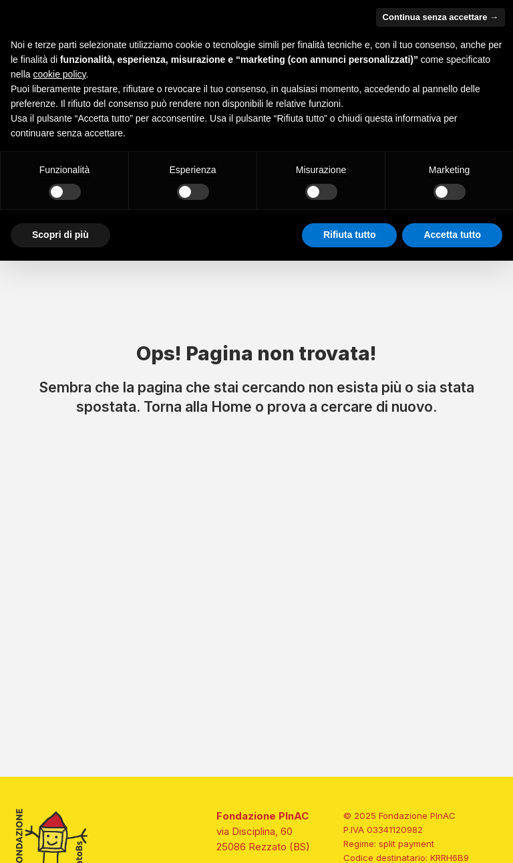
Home (231, 406)
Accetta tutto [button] (452, 234)
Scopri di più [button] (60, 234)
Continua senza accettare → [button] (440, 17)
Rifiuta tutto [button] (349, 234)
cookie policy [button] (59, 74)
